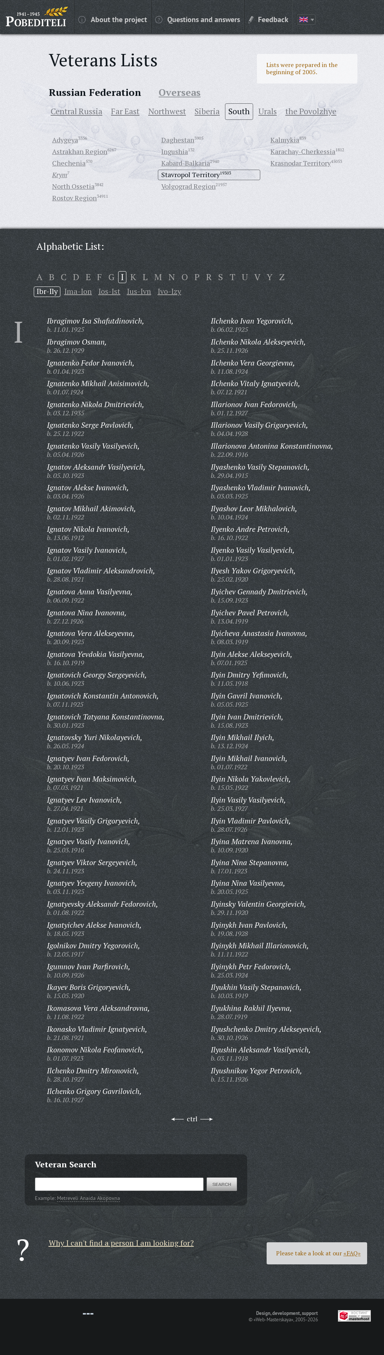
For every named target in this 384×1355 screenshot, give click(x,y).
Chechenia (69, 162)
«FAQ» (352, 1253)
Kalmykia (284, 139)
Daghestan (177, 139)
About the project (112, 19)
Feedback (268, 19)
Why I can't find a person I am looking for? (121, 1243)
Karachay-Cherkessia (302, 151)
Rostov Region (74, 197)
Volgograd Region (188, 186)
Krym (59, 174)
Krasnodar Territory (300, 162)
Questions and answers (197, 19)
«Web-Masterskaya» (273, 1319)
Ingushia (174, 151)
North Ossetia (73, 186)
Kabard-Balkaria (185, 162)
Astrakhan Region (79, 151)
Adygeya (65, 139)
